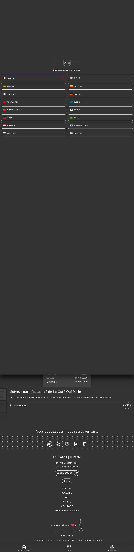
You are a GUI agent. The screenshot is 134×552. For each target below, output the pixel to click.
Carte (67, 501)
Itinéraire (112, 548)
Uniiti (69, 535)
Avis (67, 497)
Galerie (67, 492)
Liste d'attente (24, 548)
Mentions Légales (67, 510)
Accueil (67, 488)
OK (127, 405)
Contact (67, 506)
